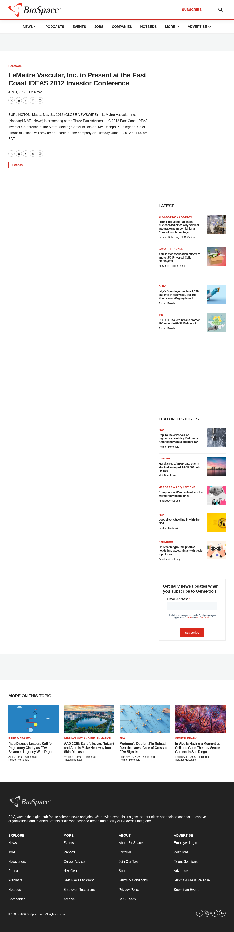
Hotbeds (148, 26)
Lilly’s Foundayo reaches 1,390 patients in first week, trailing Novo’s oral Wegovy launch (179, 295)
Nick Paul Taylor (168, 475)
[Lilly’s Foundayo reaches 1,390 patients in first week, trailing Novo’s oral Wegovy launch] (216, 294)
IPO (161, 315)
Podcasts (55, 26)
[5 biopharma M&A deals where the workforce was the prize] (216, 495)
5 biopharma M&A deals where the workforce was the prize (181, 494)
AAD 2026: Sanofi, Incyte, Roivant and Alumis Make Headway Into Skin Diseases (89, 747)
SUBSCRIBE (192, 10)
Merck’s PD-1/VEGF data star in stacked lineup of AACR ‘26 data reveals (179, 467)
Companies (122, 26)
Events (79, 26)
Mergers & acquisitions (177, 487)
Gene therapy (186, 738)
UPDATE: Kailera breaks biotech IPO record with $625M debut (179, 321)
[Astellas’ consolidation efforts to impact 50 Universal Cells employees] (216, 256)
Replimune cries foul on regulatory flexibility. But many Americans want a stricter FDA (178, 438)
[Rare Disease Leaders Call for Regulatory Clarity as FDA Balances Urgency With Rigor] (33, 719)
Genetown (15, 66)
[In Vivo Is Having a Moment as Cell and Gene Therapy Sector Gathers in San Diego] (200, 719)
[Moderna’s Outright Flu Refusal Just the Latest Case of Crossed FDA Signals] (145, 719)
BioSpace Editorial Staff (172, 265)
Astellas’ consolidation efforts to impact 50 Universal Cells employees (179, 257)
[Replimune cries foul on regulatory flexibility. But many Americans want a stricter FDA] (216, 437)
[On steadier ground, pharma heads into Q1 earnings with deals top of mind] (216, 550)
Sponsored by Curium (175, 216)
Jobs (99, 26)
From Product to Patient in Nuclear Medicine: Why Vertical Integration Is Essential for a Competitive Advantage (179, 227)
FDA (161, 429)
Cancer (164, 458)
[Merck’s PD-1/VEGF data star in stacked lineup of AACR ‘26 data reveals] (216, 466)
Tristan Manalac (167, 303)
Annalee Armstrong (169, 500)
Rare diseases (19, 738)
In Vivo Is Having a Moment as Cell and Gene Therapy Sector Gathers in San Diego (197, 747)
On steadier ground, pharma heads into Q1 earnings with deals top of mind (181, 550)
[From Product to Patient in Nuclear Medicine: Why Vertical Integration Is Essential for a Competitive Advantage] (216, 224)
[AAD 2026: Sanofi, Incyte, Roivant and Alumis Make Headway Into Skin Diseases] (89, 719)
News (28, 26)
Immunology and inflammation (87, 738)
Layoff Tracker (171, 248)
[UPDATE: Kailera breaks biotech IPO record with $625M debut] (216, 322)
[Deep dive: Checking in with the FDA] (216, 522)
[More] (35, 26)
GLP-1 (162, 286)
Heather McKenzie (169, 446)
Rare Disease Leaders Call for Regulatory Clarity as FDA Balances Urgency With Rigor (30, 747)
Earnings (166, 542)
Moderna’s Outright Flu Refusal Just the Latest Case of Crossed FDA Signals (143, 747)
